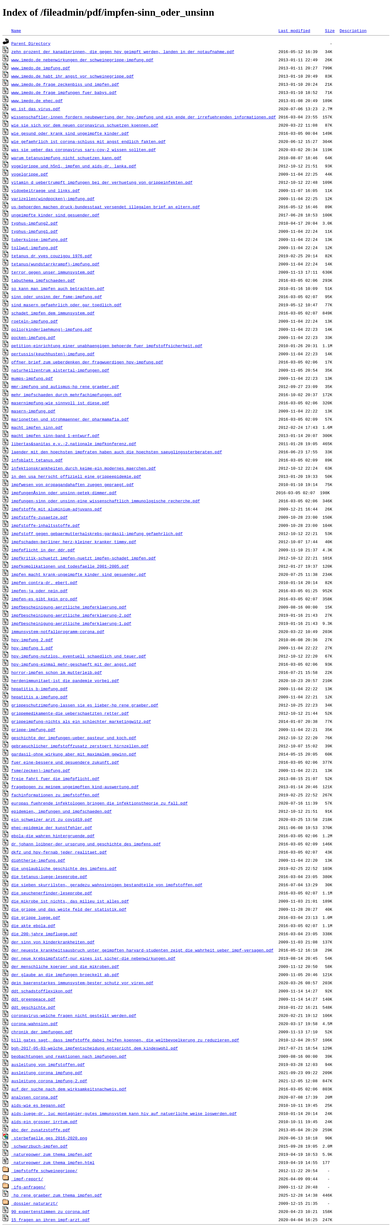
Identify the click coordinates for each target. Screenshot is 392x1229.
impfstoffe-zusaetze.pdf (39, 517)
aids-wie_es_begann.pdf (38, 1105)
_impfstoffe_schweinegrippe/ (44, 1170)
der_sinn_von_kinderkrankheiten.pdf (53, 942)
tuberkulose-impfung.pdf (39, 239)
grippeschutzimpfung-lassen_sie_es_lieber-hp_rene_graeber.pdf (84, 705)
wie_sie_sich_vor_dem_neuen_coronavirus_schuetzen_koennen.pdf (84, 125)
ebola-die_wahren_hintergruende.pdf (53, 835)
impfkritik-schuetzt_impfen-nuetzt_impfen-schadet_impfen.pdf (83, 558)
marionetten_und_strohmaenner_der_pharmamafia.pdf (70, 419)
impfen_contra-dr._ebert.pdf (44, 582)
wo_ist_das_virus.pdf (35, 109)
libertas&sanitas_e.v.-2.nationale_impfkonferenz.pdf (73, 443)
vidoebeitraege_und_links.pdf (45, 190)
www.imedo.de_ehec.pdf (37, 100)
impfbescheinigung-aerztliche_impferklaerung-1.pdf (71, 623)
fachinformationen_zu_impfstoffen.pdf (55, 795)
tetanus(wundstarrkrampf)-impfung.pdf (55, 264)
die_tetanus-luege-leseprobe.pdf (49, 876)
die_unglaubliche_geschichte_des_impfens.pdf (64, 868)
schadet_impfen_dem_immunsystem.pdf (53, 313)
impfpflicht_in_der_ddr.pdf (43, 550)
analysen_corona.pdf (34, 1097)
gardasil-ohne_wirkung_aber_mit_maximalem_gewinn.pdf (73, 754)
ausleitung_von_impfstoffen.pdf (48, 1064)
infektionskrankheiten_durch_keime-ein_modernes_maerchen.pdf (83, 468)
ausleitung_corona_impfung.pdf (46, 1072)
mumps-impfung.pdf (32, 378)
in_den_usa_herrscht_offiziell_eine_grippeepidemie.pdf (76, 476)
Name (16, 30)
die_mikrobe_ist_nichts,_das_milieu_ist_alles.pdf (70, 901)
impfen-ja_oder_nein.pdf (39, 590)
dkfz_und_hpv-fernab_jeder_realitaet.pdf (59, 852)
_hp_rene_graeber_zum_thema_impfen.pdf (56, 1195)
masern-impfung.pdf (33, 411)
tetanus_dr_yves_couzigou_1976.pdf (51, 256)
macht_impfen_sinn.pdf (37, 427)
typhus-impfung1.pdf (34, 231)
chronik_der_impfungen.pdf (42, 1032)
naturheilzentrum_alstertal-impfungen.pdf (60, 370)
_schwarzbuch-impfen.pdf (39, 1146)
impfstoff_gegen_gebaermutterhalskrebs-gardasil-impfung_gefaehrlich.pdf (97, 533)
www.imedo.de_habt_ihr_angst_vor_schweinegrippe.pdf (72, 76)
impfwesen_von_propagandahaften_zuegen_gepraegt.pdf (72, 484)
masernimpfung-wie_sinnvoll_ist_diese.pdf (60, 403)
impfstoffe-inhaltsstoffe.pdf (45, 525)
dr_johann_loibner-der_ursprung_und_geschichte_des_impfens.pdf (86, 844)
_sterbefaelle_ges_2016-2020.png (49, 1138)
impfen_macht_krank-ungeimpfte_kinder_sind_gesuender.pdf (78, 574)
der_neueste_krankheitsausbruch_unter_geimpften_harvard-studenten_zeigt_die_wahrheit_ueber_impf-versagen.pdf (142, 950)
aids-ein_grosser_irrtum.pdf (44, 1121)
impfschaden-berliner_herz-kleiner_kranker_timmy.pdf (73, 541)
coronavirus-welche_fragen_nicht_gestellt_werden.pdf (73, 1015)
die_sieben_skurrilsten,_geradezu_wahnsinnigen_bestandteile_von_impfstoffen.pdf (106, 885)
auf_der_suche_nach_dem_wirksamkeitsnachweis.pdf (69, 1089)
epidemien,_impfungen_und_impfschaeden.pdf (61, 811)
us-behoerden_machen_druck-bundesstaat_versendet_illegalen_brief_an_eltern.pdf (105, 207)
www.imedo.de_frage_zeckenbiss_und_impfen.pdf (65, 84)
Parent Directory (31, 43)
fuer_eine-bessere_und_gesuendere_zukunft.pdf (65, 762)
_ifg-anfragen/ (28, 1187)
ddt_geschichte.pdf (33, 1007)
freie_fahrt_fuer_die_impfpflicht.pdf (55, 778)
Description (353, 30)
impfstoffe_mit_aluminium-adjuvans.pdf (56, 509)
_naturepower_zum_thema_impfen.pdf (51, 1154)
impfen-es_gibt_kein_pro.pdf (44, 599)
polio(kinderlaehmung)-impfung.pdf (51, 329)
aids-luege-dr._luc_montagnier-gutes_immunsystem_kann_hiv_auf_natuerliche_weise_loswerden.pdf (124, 1113)
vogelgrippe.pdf (29, 174)
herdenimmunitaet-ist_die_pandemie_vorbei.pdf (65, 680)
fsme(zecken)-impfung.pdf (40, 770)
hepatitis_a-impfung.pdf (39, 697)
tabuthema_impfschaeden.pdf (43, 280)
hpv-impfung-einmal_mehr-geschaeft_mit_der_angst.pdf (73, 664)
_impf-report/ (27, 1179)
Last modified (294, 30)
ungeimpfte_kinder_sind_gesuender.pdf (55, 215)
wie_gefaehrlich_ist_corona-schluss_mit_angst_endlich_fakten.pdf (88, 141)
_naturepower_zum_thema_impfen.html (53, 1162)
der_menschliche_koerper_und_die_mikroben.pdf (65, 966)
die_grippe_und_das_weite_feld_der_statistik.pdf (69, 909)
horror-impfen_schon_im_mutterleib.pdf (56, 672)
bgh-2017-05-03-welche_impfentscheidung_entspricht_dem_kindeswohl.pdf (94, 1048)
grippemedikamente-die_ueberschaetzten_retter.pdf (70, 713)
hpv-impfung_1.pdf (32, 648)
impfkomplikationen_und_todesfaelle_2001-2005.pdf (70, 566)
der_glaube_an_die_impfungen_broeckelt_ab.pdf (65, 974)
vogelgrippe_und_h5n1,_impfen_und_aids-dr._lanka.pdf (73, 166)
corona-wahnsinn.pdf (34, 1023)
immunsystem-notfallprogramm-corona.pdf (57, 631)
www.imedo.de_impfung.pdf (40, 68)
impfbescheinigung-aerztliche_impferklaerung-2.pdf (71, 615)
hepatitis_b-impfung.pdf (39, 688)
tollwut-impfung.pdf (34, 247)
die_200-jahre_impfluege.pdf (44, 934)
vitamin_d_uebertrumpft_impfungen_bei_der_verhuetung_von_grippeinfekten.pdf (102, 182)
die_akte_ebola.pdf (33, 925)
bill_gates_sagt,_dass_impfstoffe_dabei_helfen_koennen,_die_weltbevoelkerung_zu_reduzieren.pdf (125, 1040)
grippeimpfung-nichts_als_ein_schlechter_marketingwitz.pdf (81, 721)
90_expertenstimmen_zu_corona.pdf (50, 1211)
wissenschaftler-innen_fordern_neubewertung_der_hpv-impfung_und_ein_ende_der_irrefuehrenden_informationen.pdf (143, 117)
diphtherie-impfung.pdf (38, 860)
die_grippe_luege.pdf (35, 917)
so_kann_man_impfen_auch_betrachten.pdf (57, 288)
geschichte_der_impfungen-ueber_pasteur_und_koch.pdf (73, 737)
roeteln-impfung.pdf (34, 321)
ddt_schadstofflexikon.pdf (42, 991)
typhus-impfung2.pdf (34, 223)
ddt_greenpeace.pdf (33, 999)
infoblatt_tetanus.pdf (37, 460)
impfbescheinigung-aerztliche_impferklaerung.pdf (69, 607)
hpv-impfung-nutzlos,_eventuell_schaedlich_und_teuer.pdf (78, 656)
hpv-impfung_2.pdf (32, 639)
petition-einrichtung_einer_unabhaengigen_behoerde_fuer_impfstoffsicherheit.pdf (106, 345)
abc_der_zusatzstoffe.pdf (40, 1130)
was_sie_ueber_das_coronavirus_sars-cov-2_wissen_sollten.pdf (83, 149)
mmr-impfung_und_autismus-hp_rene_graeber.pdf (65, 386)
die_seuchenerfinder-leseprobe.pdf (51, 893)
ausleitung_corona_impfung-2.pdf (49, 1081)
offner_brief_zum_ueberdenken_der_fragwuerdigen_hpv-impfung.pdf (87, 362)
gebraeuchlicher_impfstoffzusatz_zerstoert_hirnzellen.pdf (80, 746)
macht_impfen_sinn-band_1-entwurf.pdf (55, 435)
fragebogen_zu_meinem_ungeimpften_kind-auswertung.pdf (75, 786)
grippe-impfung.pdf (33, 729)
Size (330, 30)
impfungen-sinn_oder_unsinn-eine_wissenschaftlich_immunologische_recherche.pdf (105, 501)
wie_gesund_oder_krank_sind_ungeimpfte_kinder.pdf (70, 133)
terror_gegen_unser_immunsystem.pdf (53, 272)
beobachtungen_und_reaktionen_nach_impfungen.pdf (69, 1056)
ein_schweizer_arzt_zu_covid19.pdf (51, 819)
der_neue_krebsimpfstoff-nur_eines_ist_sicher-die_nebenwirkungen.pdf (93, 958)
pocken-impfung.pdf (33, 337)
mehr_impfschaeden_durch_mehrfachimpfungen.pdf (66, 394)
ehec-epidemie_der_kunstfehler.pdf (51, 827)
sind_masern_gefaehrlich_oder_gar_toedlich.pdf (66, 305)
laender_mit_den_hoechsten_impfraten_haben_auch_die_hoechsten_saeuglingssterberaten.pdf (116, 452)
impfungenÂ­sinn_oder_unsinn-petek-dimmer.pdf (64, 492)
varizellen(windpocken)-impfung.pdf (53, 198)
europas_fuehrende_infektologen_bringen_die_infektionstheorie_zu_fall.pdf (99, 803)
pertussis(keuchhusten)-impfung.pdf (53, 354)
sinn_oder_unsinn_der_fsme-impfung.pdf (56, 296)
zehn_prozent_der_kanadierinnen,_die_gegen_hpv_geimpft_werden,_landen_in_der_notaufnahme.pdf (122, 51)
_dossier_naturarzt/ (34, 1203)
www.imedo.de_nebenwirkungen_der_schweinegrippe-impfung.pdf (82, 60)
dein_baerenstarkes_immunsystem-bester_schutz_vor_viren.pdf (82, 983)
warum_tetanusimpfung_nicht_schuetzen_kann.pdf (66, 158)
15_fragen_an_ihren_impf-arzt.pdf (50, 1219)
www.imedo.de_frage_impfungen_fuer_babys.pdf (64, 92)
